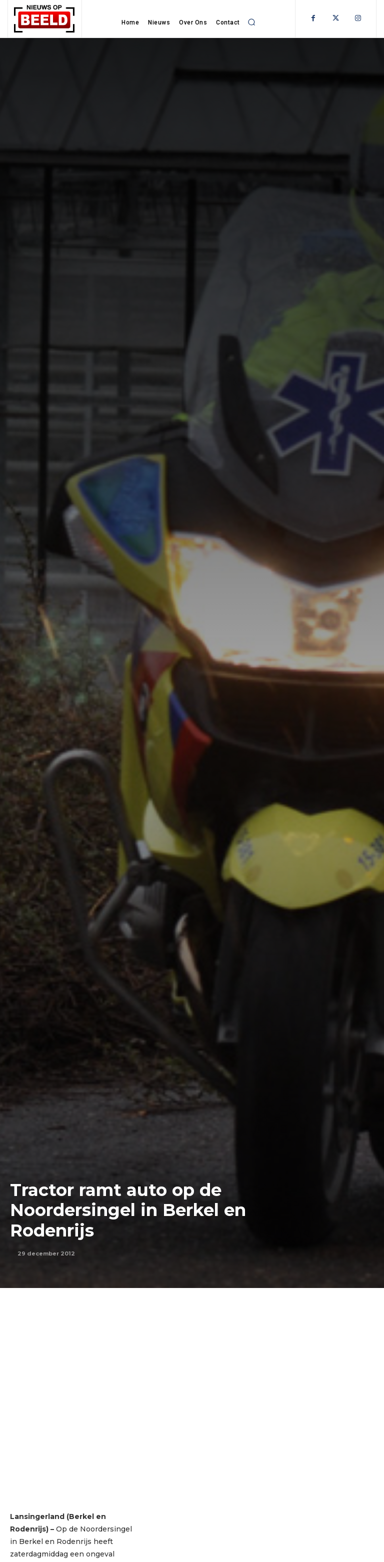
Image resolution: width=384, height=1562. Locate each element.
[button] (252, 22)
